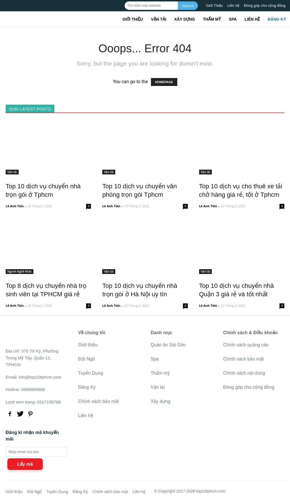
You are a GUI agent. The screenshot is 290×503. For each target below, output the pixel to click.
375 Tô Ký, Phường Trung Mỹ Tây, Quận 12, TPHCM (32, 358)
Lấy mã (25, 464)
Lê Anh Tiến (15, 206)
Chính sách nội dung (244, 373)
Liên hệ (233, 5)
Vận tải (158, 19)
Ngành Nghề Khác (19, 271)
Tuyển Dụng (90, 373)
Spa (233, 19)
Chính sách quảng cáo (245, 344)
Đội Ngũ (86, 359)
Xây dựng (184, 19)
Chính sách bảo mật (98, 401)
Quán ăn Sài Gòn (168, 344)
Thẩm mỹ (212, 19)
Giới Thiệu (214, 5)
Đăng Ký (277, 19)
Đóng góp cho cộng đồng (264, 5)
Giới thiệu (132, 19)
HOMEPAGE (164, 82)
